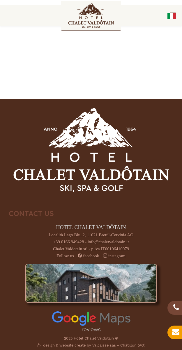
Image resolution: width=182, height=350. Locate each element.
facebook (91, 255)
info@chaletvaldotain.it (108, 242)
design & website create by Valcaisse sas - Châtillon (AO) (91, 345)
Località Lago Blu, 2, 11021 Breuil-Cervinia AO (91, 235)
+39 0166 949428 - (70, 242)
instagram (117, 255)
